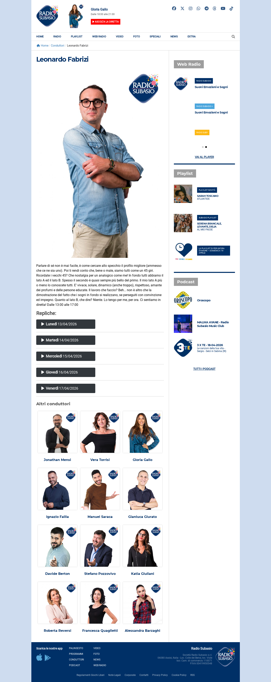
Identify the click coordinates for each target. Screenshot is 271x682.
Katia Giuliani (142, 574)
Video (119, 36)
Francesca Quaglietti (100, 631)
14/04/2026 (59, 340)
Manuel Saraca (100, 517)
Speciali (155, 36)
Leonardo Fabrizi (62, 59)
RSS (192, 675)
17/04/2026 (59, 388)
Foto (136, 36)
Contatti (143, 675)
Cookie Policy (179, 675)
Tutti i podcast (204, 368)
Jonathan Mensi (57, 460)
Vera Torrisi (100, 460)
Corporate (130, 675)
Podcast (74, 665)
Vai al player (204, 157)
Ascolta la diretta (105, 21)
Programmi (76, 654)
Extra (191, 36)
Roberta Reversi (57, 631)
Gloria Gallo (142, 460)
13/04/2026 (59, 324)
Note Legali (114, 675)
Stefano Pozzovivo (100, 574)
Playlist (76, 36)
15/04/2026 (61, 356)
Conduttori (76, 659)
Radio (57, 36)
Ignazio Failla (57, 517)
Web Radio (99, 36)
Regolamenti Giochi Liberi (90, 675)
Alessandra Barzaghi (142, 631)
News (174, 36)
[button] (203, 147)
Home (40, 36)
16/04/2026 (59, 372)
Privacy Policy (160, 675)
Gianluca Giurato (142, 517)
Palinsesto (76, 648)
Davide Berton (57, 574)
